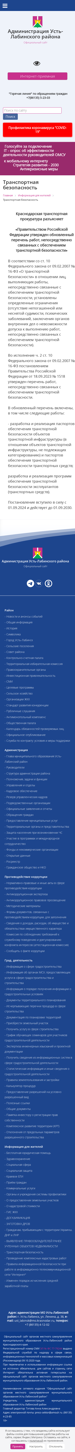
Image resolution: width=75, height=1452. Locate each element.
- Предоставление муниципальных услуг (31, 820)
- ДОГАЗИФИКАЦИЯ (17, 1218)
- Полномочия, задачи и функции (26, 779)
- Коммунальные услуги (20, 1188)
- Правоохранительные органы (25, 670)
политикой (36, 1440)
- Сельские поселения (19, 646)
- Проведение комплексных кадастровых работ (35, 1258)
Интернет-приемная (37, 76)
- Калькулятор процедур (20, 1086)
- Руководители (14, 767)
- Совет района (14, 652)
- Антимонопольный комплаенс (25, 717)
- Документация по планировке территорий (33, 1017)
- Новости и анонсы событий (23, 616)
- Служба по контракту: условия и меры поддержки (37, 740)
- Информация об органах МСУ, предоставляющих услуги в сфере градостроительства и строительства (37, 977)
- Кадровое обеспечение (21, 791)
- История (11, 628)
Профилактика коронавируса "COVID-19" (37, 130)
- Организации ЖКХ (17, 699)
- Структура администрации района (27, 773)
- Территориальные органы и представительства (37, 826)
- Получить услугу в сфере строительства (31, 1029)
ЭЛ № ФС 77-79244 (51, 1348)
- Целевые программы (19, 687)
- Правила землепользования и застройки (32, 1080)
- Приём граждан (16, 1182)
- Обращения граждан (19, 815)
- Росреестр (12, 861)
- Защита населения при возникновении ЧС (33, 832)
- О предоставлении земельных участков (32, 1200)
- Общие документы (18, 1109)
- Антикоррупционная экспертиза (26, 894)
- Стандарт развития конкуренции (26, 705)
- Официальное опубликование (25, 735)
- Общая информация (18, 622)
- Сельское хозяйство (19, 693)
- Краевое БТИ (14, 1176)
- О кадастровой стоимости (22, 1206)
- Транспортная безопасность (24, 1252)
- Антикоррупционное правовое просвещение (35, 900)
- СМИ (9, 681)
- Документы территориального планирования (35, 1000)
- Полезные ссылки (17, 1103)
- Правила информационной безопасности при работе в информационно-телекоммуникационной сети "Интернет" (38, 1269)
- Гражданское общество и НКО (25, 867)
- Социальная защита (18, 1171)
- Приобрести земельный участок (26, 1023)
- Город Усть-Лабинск (19, 640)
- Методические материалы (22, 906)
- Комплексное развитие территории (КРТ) (32, 1126)
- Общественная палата (20, 723)
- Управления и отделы (20, 785)
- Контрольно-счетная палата (24, 658)
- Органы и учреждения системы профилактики (35, 1194)
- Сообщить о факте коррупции (25, 951)
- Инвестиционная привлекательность (30, 676)
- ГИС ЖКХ (11, 1212)
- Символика (13, 634)
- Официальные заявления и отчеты (28, 809)
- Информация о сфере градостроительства (33, 966)
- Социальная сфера (18, 1165)
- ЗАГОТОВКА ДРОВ (17, 1224)
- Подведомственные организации (27, 803)
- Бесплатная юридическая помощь (28, 1153)
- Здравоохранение (17, 1159)
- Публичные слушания (20, 711)
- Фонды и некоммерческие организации (31, 849)
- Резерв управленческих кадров (26, 797)
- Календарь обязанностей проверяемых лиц (34, 729)
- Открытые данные (17, 855)
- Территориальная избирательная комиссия (34, 664)
